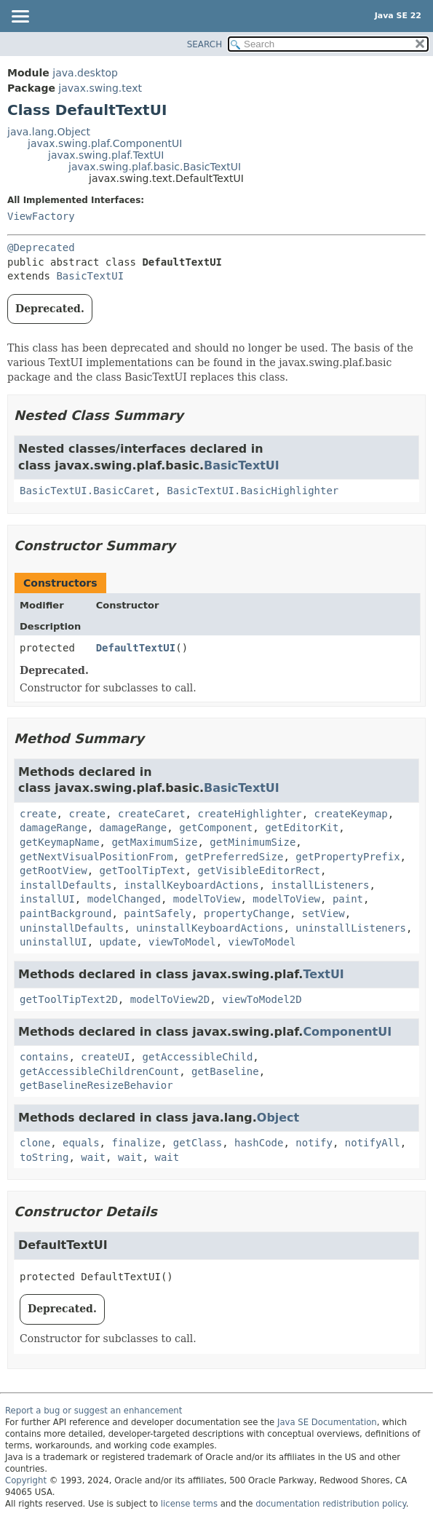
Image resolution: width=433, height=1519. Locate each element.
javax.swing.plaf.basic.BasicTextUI (154, 166)
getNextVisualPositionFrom (96, 856)
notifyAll (372, 1143)
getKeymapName (60, 842)
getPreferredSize (235, 856)
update (118, 942)
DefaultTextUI (136, 648)
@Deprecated (41, 247)
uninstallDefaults (72, 928)
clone (35, 1143)
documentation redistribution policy (330, 1504)
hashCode (258, 1143)
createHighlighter (249, 814)
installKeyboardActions (191, 885)
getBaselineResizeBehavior (96, 1085)
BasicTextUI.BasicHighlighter (252, 490)
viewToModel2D (262, 999)
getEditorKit (301, 827)
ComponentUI (347, 1032)
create (38, 814)
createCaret (152, 814)
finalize (135, 1143)
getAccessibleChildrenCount (99, 1071)
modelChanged (124, 899)
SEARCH (205, 44)
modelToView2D (170, 999)
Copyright (26, 1480)
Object (278, 1118)
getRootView (53, 870)
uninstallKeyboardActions (209, 928)
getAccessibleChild (198, 1057)
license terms (189, 1504)
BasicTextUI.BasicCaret (87, 490)
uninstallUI (53, 942)
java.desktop (85, 73)
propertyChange (247, 913)
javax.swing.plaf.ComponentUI (105, 143)
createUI (105, 1057)
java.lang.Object (48, 132)
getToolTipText (143, 870)
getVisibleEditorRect (258, 870)
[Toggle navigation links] (19, 17)
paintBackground (65, 913)
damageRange (53, 827)
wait (93, 1157)
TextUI (323, 974)
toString (44, 1157)
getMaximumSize (154, 842)
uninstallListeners (350, 928)
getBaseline (225, 1071)
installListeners (320, 885)
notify (314, 1143)
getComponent (216, 827)
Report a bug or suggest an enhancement (93, 1410)
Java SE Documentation (327, 1422)
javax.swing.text (100, 88)
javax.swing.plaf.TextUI (106, 155)
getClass (197, 1143)
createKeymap (351, 814)
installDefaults (65, 885)
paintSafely (157, 913)
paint (348, 899)
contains (44, 1057)
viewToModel (182, 942)
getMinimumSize (252, 842)
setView (323, 913)
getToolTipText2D (69, 999)
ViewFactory (41, 216)
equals (81, 1143)
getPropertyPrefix (347, 856)
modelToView (207, 899)
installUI (47, 899)
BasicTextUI (90, 276)
